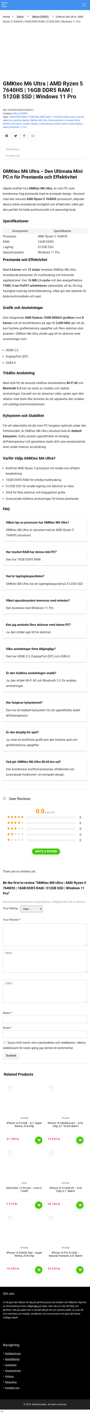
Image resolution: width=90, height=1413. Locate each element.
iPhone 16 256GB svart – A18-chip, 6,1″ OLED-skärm (65, 1125)
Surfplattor (11, 1365)
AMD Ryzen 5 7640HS (50, 117)
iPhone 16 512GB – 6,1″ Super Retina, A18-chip (24, 1125)
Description (12, 149)
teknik (6, 127)
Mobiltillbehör (12, 1359)
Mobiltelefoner (13, 1353)
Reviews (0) (13, 155)
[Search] (84, 5)
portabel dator (60, 123)
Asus (24, 1183)
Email (7, 1028)
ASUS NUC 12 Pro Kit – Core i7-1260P (24, 1189)
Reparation (11, 1382)
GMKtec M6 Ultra (38, 120)
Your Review (11, 919)
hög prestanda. (56, 120)
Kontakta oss (12, 1387)
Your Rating (10, 908)
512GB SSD (33, 117)
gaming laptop (21, 120)
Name (7, 1013)
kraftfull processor (12, 123)
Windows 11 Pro (18, 127)
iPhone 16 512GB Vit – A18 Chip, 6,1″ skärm (66, 1189)
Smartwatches (13, 1370)
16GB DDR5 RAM (17, 117)
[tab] (45, 149)
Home (6, 16)
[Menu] (4, 5)
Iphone (24, 1118)
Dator (20, 16)
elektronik (8, 120)
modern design (30, 123)
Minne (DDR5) (40, 16)
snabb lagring (75, 123)
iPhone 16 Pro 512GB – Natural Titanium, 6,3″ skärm (65, 1254)
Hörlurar (9, 1376)
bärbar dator (69, 117)
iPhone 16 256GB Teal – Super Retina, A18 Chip (24, 1254)
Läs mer (38, 1140)
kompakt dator (72, 120)
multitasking (45, 123)
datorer (80, 117)
